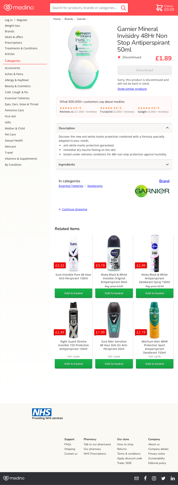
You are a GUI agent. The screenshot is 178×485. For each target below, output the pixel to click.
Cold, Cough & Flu (16, 92)
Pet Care (10, 134)
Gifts (8, 122)
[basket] (165, 8)
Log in (9, 20)
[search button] (124, 7)
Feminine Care (14, 110)
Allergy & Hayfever (17, 80)
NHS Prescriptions (95, 454)
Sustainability (156, 458)
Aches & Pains (14, 74)
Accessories (12, 68)
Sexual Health (14, 140)
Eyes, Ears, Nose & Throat (21, 104)
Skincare (10, 146)
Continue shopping (73, 209)
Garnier (81, 19)
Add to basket (73, 293)
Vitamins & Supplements (21, 158)
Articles (10, 54)
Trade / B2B (124, 463)
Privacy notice (156, 454)
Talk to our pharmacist (97, 444)
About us (154, 444)
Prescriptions (13, 42)
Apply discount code (129, 458)
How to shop (125, 444)
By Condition (13, 164)
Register (22, 20)
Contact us (70, 454)
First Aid (10, 116)
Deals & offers (14, 37)
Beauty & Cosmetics (18, 86)
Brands (9, 31)
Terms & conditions (129, 454)
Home (57, 19)
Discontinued (144, 70)
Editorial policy (157, 463)
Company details (158, 449)
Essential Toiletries (17, 98)
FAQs (67, 444)
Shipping (69, 449)
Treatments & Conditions (21, 48)
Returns (122, 449)
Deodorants (95, 186)
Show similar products (132, 89)
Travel (9, 152)
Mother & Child (15, 128)
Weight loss (12, 25)
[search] (89, 7)
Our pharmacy (92, 449)
